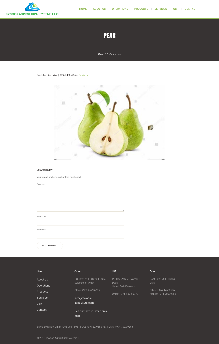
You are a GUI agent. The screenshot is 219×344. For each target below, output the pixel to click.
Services (42, 297)
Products (110, 54)
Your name (41, 216)
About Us (42, 279)
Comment (41, 184)
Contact (42, 309)
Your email (41, 229)
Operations (43, 285)
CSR (39, 303)
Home (100, 54)
